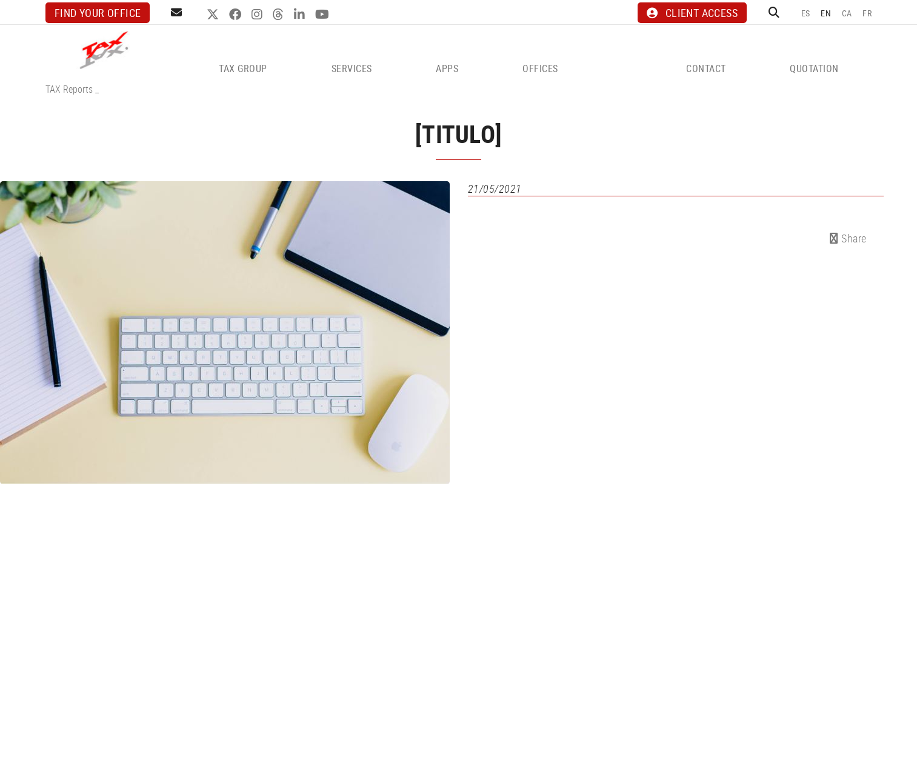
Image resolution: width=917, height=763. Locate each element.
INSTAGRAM (258, 14)
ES (805, 13)
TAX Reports (69, 89)
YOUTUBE (323, 14)
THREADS (280, 14)
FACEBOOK (236, 14)
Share (848, 238)
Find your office (98, 12)
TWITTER (214, 14)
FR (867, 13)
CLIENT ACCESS (692, 12)
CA (847, 13)
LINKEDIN (301, 14)
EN (826, 13)
